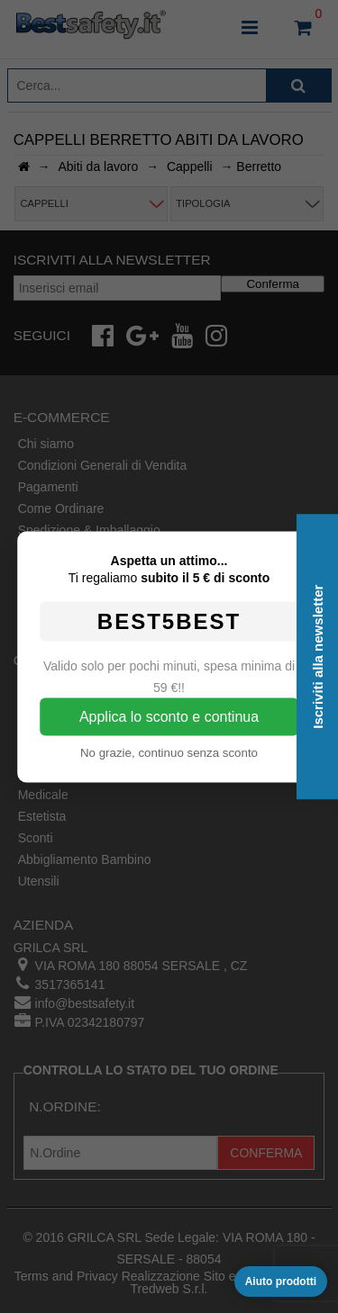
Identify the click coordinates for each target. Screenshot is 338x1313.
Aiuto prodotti (280, 1281)
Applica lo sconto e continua (169, 716)
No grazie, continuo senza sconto (169, 752)
